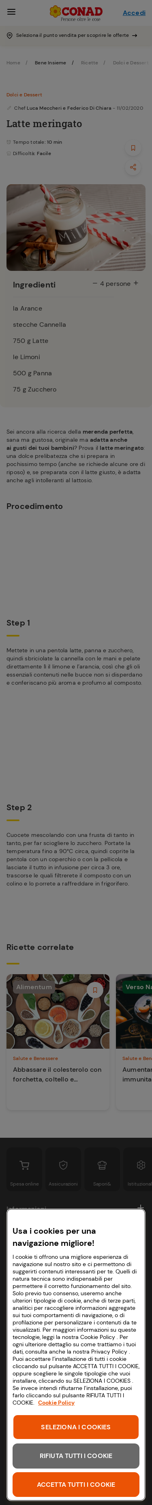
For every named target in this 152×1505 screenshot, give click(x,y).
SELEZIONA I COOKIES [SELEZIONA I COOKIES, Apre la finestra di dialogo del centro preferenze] (76, 1427)
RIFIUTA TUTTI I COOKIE (76, 1456)
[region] (76, 1355)
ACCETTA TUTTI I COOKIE (76, 1484)
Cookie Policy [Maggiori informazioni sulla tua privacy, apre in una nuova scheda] (56, 1402)
